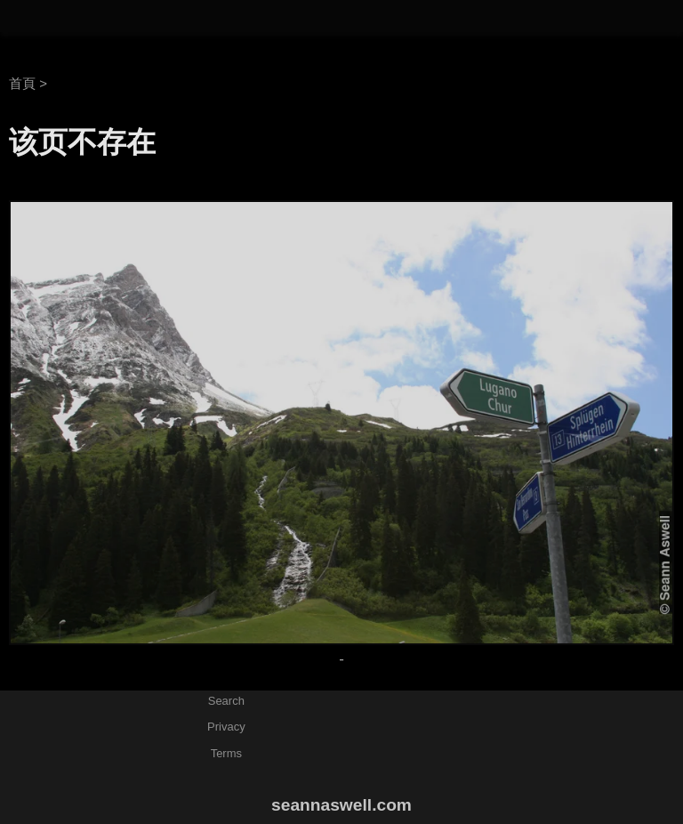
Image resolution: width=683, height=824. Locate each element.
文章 (538, 16)
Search (226, 700)
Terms (226, 753)
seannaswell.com (341, 805)
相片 (590, 16)
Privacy (226, 726)
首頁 (22, 83)
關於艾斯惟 (464, 16)
